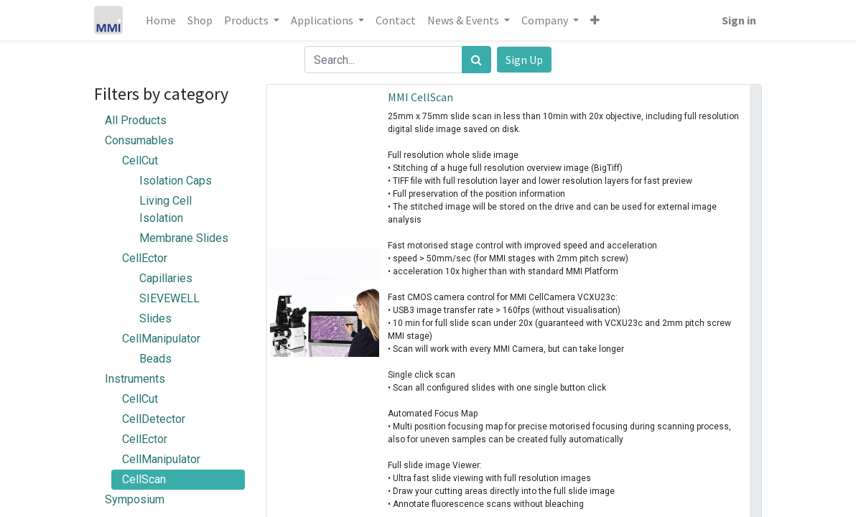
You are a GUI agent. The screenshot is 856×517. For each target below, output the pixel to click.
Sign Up (524, 59)
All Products (136, 120)
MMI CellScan (420, 97)
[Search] (476, 59)
